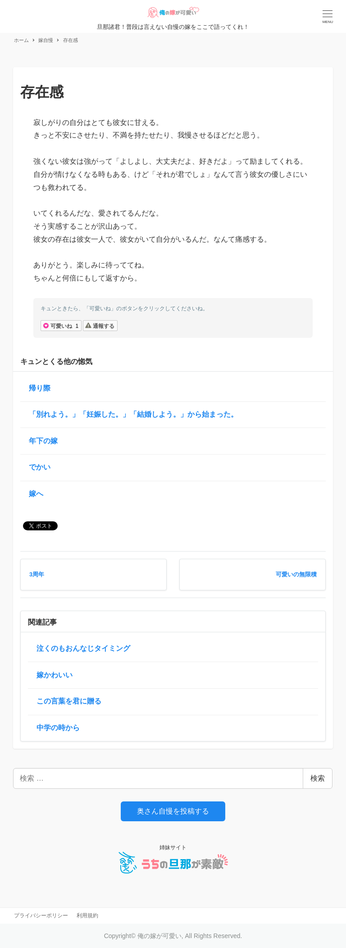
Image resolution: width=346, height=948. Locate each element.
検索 (317, 778)
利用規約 (87, 915)
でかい (39, 467)
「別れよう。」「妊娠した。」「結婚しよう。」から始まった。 (133, 414)
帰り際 (39, 388)
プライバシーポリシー (41, 915)
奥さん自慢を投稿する (173, 811)
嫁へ (36, 493)
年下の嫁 (43, 441)
